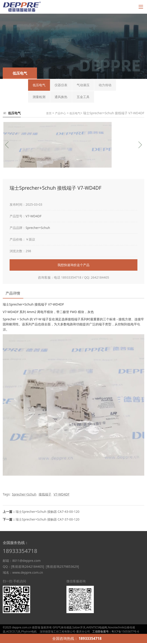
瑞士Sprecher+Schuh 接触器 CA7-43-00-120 (47, 511)
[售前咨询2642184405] (27, 566)
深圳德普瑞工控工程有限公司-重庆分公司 (65, 631)
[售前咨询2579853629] (62, 566)
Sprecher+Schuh (38, 228)
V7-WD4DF (34, 216)
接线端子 (45, 494)
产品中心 (60, 113)
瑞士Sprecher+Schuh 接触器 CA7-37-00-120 (47, 519)
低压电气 (74, 113)
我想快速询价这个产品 (73, 265)
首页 (49, 113)
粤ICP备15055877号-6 (125, 631)
